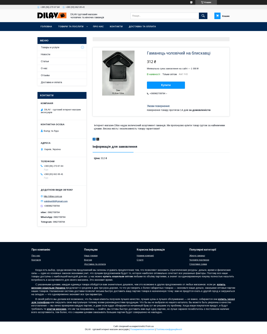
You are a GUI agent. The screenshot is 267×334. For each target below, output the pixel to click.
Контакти (116, 26)
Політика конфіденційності (169, 329)
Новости (45, 54)
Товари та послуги (70, 26)
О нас (44, 68)
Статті (140, 260)
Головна (46, 26)
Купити (166, 85)
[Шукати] (203, 16)
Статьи (45, 61)
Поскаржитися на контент (142, 329)
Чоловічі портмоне (199, 260)
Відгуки (88, 260)
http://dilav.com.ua (53, 196)
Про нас (98, 26)
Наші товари (91, 255)
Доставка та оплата (142, 26)
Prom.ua (150, 326)
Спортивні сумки (198, 264)
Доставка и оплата (51, 82)
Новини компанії (145, 255)
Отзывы (45, 75)
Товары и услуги (50, 47)
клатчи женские (56, 309)
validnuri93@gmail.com (56, 201)
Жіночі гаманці (197, 255)
